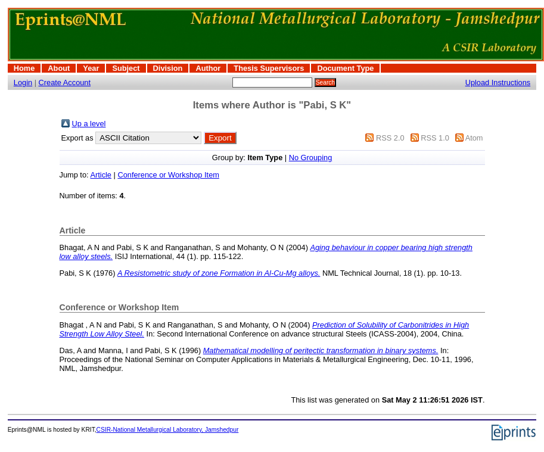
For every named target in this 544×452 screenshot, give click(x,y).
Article (100, 174)
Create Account (65, 82)
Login (23, 82)
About (59, 68)
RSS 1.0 (435, 137)
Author (207, 68)
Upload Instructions (498, 82)
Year (91, 68)
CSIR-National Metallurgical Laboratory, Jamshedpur (168, 429)
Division (168, 68)
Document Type (345, 68)
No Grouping (310, 157)
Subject (125, 68)
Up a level (89, 123)
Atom (474, 137)
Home (24, 68)
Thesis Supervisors (269, 68)
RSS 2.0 (390, 137)
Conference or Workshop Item (168, 174)
